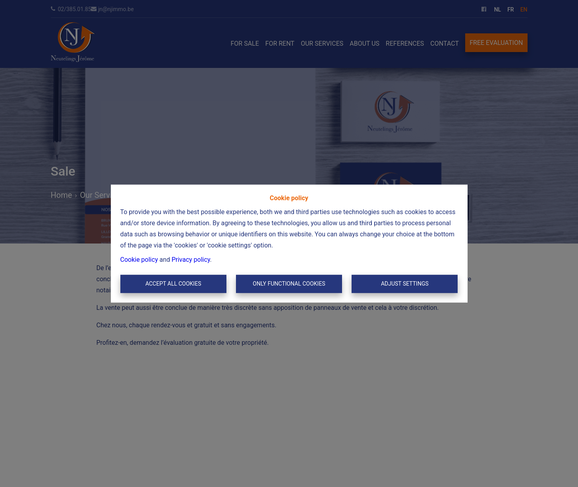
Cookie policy (139, 259)
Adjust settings (405, 283)
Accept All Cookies (173, 283)
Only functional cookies (289, 283)
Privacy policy (191, 259)
